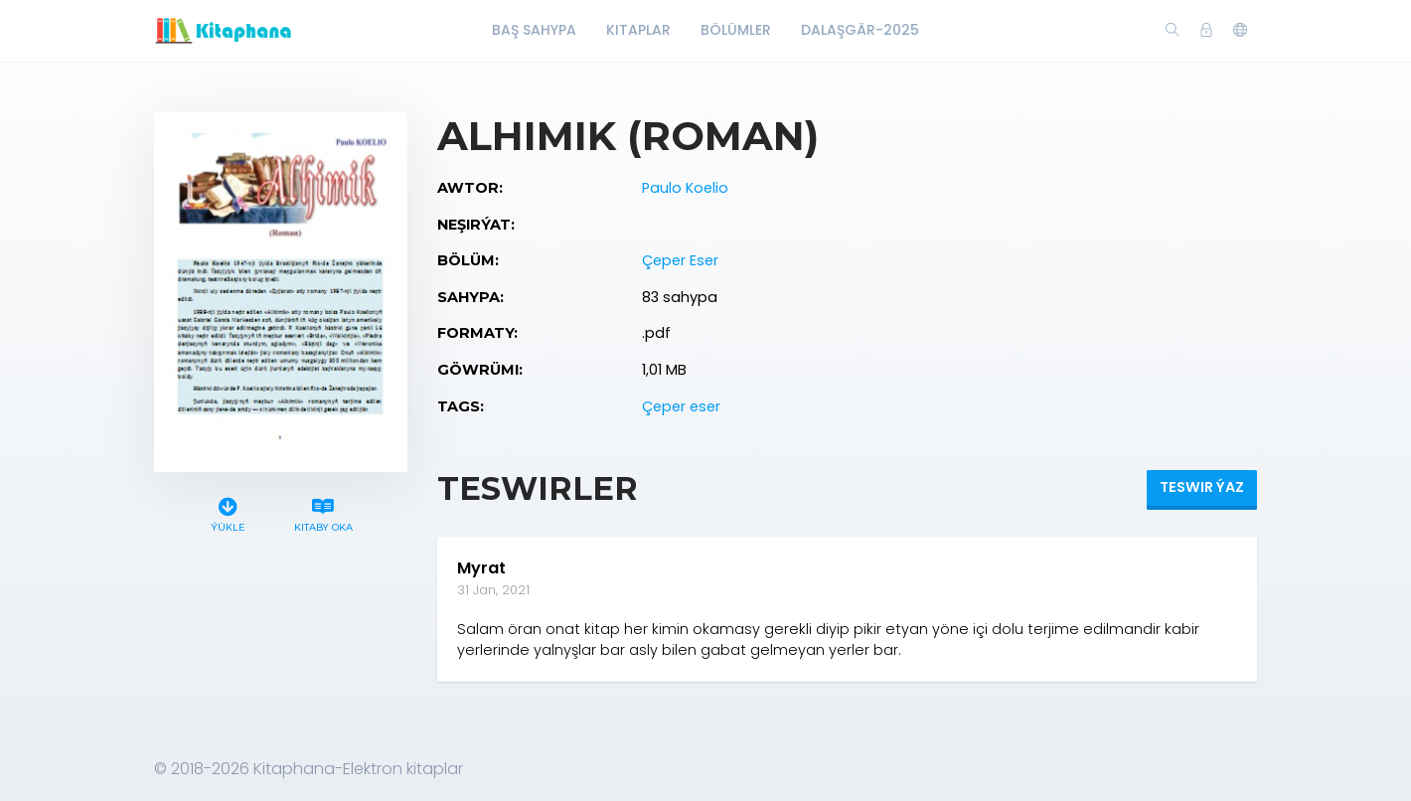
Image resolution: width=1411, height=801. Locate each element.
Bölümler (736, 30)
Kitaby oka (323, 512)
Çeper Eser (680, 260)
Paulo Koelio (685, 188)
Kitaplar (638, 30)
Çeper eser (681, 406)
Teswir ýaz (1202, 487)
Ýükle (228, 512)
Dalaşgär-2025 (860, 30)
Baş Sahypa (534, 30)
